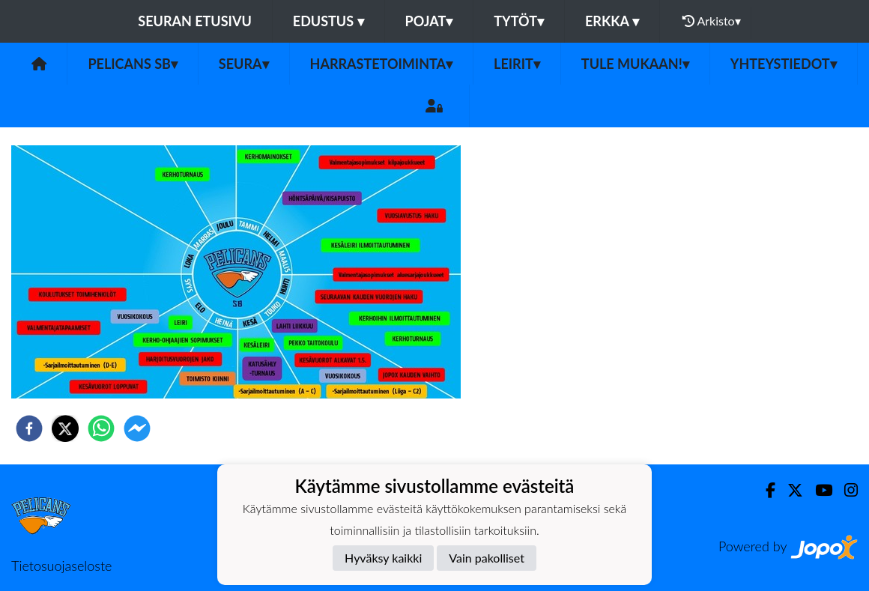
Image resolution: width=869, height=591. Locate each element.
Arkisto (711, 21)
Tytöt (519, 21)
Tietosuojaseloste (61, 565)
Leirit (517, 63)
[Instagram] (845, 490)
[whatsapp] (101, 428)
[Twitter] (789, 490)
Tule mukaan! (635, 63)
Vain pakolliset (486, 558)
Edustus (328, 21)
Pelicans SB (132, 63)
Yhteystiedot (783, 63)
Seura (244, 63)
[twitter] (65, 428)
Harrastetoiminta (381, 63)
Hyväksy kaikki (383, 558)
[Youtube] (817, 490)
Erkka (612, 21)
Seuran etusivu (195, 21)
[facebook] (29, 428)
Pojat (429, 21)
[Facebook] (764, 490)
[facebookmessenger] (137, 428)
